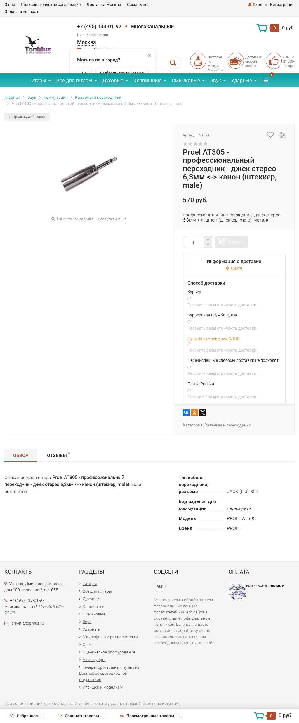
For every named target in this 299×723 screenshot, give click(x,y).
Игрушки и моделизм (103, 687)
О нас (9, 4)
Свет (87, 644)
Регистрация (282, 4)
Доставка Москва (103, 4)
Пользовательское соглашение (51, 4)
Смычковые (186, 80)
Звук (215, 80)
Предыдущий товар (27, 117)
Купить (236, 242)
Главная (12, 97)
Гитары (37, 80)
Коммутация (56, 97)
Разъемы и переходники (98, 97)
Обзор (20, 455)
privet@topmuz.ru (27, 623)
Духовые (112, 80)
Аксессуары (94, 659)
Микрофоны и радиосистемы (110, 636)
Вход (255, 4)
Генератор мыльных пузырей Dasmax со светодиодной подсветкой (109, 673)
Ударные (241, 80)
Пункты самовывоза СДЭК (213, 338)
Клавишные (147, 80)
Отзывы (58, 454)
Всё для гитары (74, 80)
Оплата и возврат (21, 11)
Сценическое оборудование (109, 652)
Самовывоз (138, 4)
